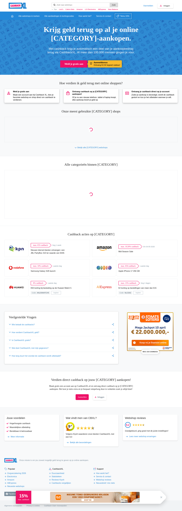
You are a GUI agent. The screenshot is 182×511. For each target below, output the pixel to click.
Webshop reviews (103, 480)
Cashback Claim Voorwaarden (55, 506)
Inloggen (166, 6)
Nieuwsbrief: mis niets (105, 483)
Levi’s (61, 9)
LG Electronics (90, 9)
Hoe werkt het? (102, 473)
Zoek (114, 5)
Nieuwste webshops (15, 486)
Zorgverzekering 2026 (16, 473)
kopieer (56, 293)
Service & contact (103, 476)
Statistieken (57, 476)
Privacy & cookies (33, 506)
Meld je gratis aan (74, 64)
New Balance (113, 9)
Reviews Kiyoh (58, 480)
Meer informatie (17, 437)
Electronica (12, 476)
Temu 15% (124, 16)
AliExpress (102, 9)
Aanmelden (148, 6)
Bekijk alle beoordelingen (80, 442)
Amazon (80, 9)
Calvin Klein (69, 9)
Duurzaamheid (58, 473)
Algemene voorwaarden (13, 506)
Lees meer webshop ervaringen (142, 436)
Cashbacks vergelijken (61, 483)
